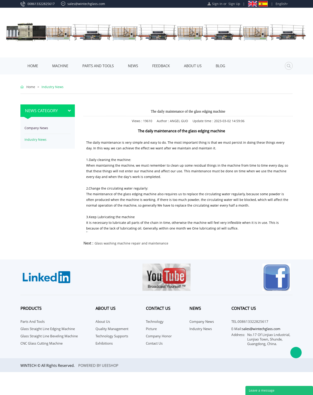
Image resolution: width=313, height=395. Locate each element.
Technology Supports (111, 336)
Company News (36, 128)
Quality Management (111, 328)
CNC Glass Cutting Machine (41, 343)
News (133, 65)
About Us (193, 65)
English (281, 4)
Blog (220, 65)
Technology (155, 321)
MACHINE (60, 65)
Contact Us (154, 343)
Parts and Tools (98, 65)
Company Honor (159, 336)
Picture (151, 328)
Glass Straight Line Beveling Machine (49, 336)
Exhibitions (104, 343)
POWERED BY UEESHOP (98, 365)
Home (32, 65)
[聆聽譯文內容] (86, 231)
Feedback (161, 65)
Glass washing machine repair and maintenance (131, 243)
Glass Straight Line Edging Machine (47, 328)
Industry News (53, 87)
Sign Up (234, 4)
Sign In (217, 4)
